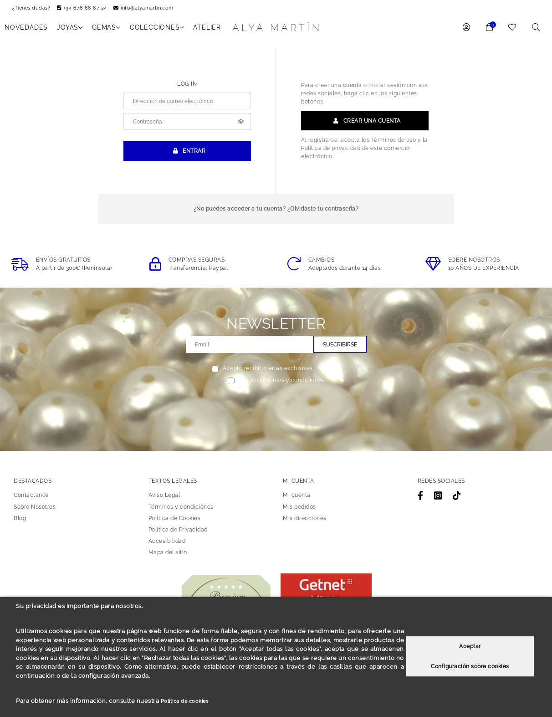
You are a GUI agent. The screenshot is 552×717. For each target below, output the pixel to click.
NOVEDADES (26, 30)
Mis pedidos (299, 510)
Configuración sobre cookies (470, 666)
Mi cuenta (297, 498)
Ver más (329, 372)
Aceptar (470, 646)
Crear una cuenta (365, 124)
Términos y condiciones (181, 510)
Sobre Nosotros (35, 510)
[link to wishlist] (512, 31)
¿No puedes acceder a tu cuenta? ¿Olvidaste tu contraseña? (276, 212)
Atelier (207, 30)
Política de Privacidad (178, 533)
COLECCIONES (157, 30)
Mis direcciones (305, 521)
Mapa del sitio (167, 555)
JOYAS (70, 30)
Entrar (187, 154)
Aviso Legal (164, 498)
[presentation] (276, 409)
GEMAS (106, 30)
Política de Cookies (174, 521)
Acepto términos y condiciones (282, 384)
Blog (20, 521)
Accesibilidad (167, 544)
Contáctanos (31, 498)
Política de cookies (189, 700)
